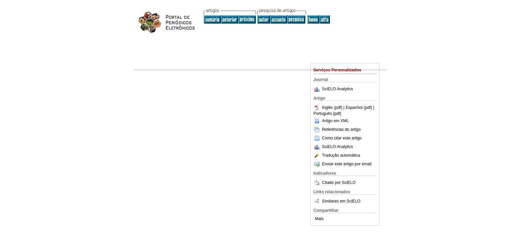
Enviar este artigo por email (342, 164)
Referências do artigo (337, 129)
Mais (319, 218)
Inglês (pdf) (328, 107)
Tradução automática (336, 155)
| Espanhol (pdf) (358, 107)
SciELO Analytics (337, 89)
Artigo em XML (331, 121)
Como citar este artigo (342, 138)
